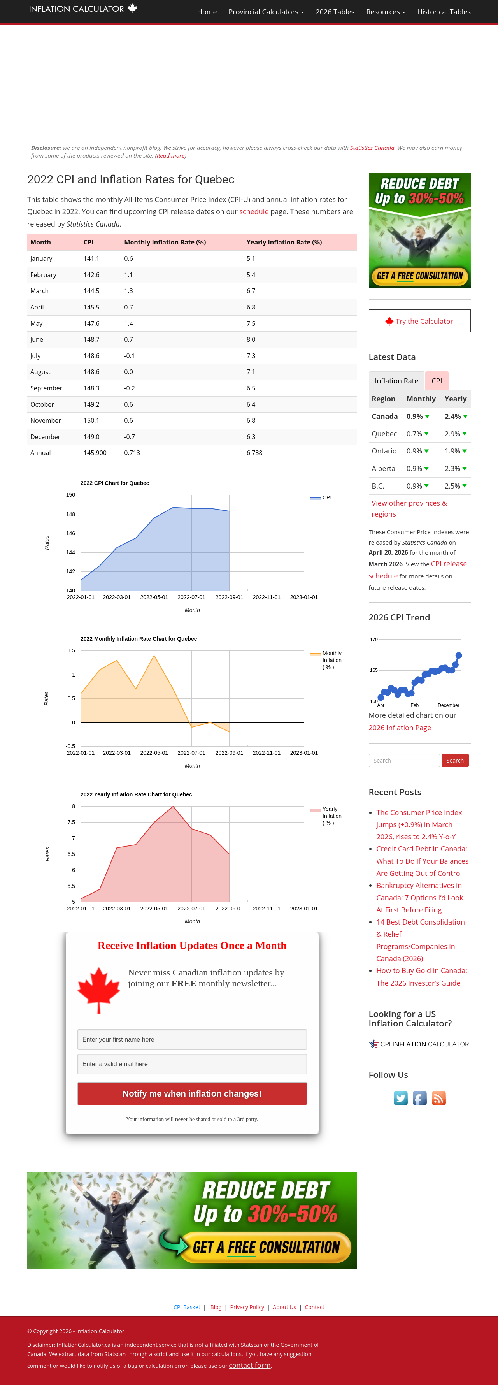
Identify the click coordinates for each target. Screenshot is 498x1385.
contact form (250, 1365)
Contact (314, 1307)
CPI (436, 380)
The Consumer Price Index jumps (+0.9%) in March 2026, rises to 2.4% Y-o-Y (419, 825)
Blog (216, 1307)
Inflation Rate (397, 380)
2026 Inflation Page (400, 727)
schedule (253, 211)
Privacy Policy (247, 1307)
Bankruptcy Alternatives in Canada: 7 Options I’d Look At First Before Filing (420, 897)
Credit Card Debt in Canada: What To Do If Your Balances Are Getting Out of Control (423, 861)
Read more (171, 155)
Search (455, 760)
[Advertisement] (249, 79)
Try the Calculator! (425, 321)
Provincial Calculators (266, 11)
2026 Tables (335, 11)
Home (207, 11)
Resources (385, 11)
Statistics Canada (372, 147)
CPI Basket (187, 1307)
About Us (284, 1307)
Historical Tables (444, 11)
